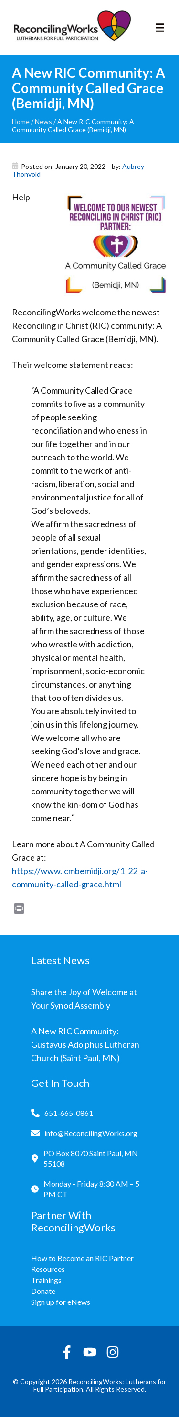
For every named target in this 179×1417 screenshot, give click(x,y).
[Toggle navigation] (160, 27)
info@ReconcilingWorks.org (90, 1132)
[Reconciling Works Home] (71, 28)
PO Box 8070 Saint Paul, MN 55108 (90, 1158)
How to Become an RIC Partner (82, 1257)
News (43, 121)
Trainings (46, 1279)
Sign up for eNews (60, 1301)
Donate (43, 1290)
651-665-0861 (68, 1112)
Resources (48, 1268)
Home (21, 121)
